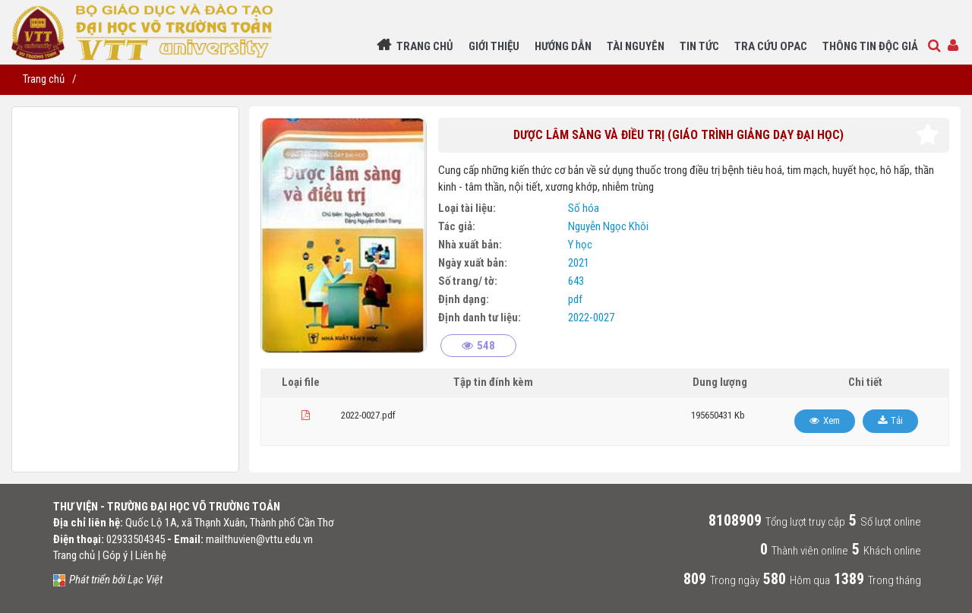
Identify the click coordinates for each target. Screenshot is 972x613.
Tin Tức (699, 46)
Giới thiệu (494, 46)
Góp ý (115, 555)
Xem (831, 420)
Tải (897, 420)
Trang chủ (424, 46)
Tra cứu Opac (770, 46)
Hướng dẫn (563, 46)
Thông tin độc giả (870, 46)
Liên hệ (150, 555)
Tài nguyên (635, 46)
